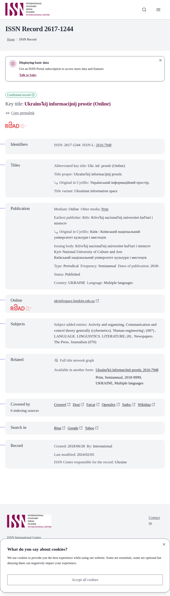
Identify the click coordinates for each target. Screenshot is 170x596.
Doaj (77, 411)
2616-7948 (104, 145)
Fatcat (92, 411)
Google (73, 434)
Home (11, 39)
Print (105, 209)
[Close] (164, 544)
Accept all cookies (85, 579)
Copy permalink (21, 113)
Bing (57, 434)
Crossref (60, 411)
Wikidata (147, 411)
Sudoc (129, 411)
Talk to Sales (28, 75)
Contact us (154, 527)
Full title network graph (75, 361)
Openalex (110, 411)
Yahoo (91, 434)
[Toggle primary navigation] (158, 9)
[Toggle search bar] (143, 9)
